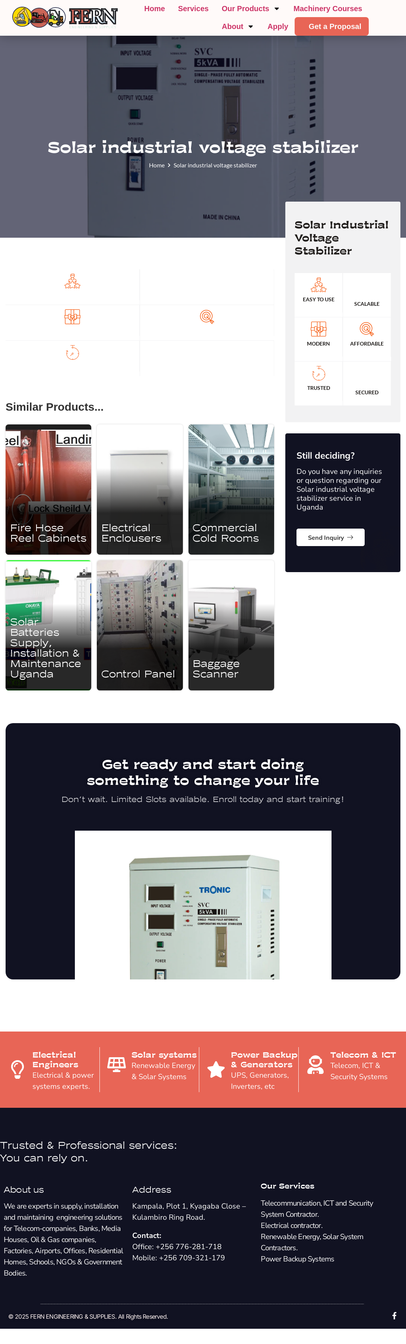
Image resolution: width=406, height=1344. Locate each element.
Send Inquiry (330, 557)
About (238, 26)
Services (193, 8)
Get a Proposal (335, 26)
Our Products (251, 8)
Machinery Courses (328, 8)
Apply (277, 26)
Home (154, 8)
